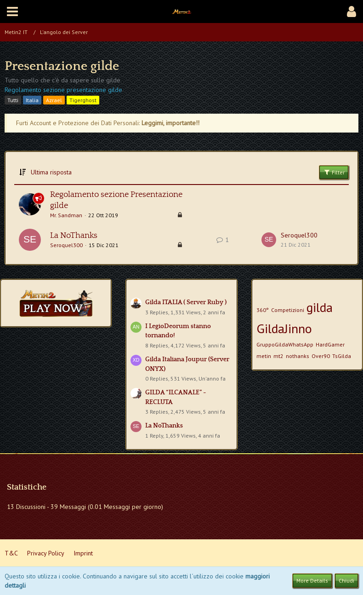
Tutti (12, 100)
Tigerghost (82, 100)
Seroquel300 (66, 245)
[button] (12, 11)
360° (262, 309)
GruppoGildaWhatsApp (284, 344)
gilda (319, 307)
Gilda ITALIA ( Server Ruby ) (186, 302)
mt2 (278, 355)
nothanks (297, 355)
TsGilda (341, 355)
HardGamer (330, 344)
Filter (334, 172)
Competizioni (287, 309)
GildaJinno (284, 328)
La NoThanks (73, 235)
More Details (312, 580)
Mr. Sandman (66, 215)
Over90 (321, 355)
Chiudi (346, 580)
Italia (32, 100)
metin (263, 355)
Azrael (54, 100)
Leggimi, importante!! (170, 123)
